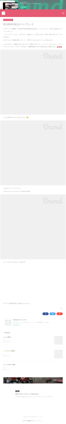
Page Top (33, 410)
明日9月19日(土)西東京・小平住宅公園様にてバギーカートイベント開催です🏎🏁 (22, 340)
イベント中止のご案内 (9, 364)
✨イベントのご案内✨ (9, 351)
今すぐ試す (23, 7)
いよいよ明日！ (7, 337)
